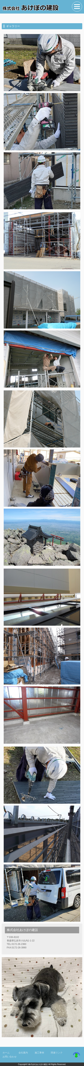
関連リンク (57, 1052)
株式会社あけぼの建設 (38, 1064)
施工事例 (39, 1052)
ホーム (6, 1052)
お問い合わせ (10, 1056)
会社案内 (23, 1052)
